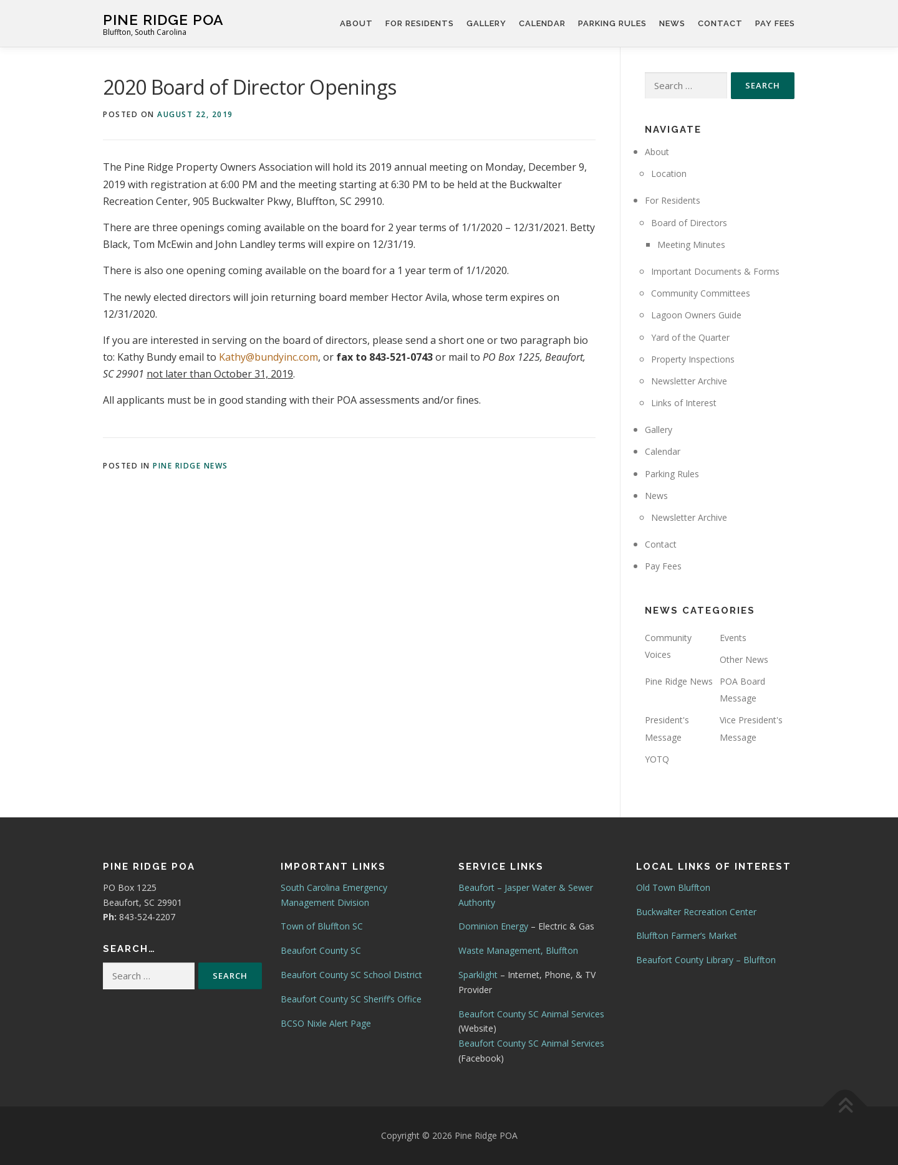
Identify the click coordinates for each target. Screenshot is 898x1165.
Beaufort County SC (321, 950)
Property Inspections (693, 359)
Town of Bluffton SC (322, 926)
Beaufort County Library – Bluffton (706, 960)
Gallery (486, 23)
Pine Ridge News (190, 465)
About (356, 23)
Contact (720, 23)
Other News (744, 659)
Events (733, 638)
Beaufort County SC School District (351, 975)
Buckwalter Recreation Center (696, 912)
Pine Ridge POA (163, 19)
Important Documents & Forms (715, 271)
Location (669, 173)
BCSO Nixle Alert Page (326, 1023)
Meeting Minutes (691, 244)
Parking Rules (612, 23)
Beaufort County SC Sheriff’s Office (351, 999)
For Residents (419, 23)
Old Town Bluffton (673, 887)
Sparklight (478, 975)
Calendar (542, 23)
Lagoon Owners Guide (696, 315)
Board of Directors (689, 223)
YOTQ (657, 759)
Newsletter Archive (689, 381)
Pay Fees (775, 23)
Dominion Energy (493, 926)
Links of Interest (684, 403)
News (672, 23)
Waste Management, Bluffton (518, 950)
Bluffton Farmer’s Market (686, 935)
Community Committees (700, 293)
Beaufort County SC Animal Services (531, 1014)
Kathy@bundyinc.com (268, 357)
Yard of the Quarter (690, 337)
